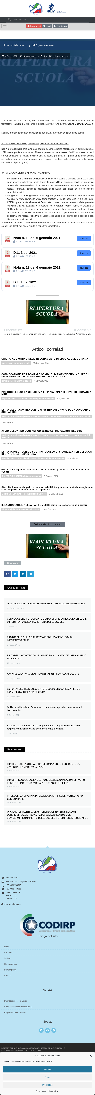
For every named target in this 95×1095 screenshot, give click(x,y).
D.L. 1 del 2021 (25, 253)
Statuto (7, 958)
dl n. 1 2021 (49, 56)
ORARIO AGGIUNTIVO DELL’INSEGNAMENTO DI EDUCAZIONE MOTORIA (44, 359)
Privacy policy (41, 1091)
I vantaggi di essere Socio (15, 1001)
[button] (90, 1055)
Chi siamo (8, 952)
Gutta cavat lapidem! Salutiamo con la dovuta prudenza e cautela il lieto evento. (45, 470)
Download (84, 238)
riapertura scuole (61, 56)
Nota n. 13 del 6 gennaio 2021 (37, 238)
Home (6, 947)
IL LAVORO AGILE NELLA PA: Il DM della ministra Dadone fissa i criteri (44, 505)
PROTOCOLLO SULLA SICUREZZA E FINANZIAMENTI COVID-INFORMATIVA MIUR (46, 393)
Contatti (7, 975)
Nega (47, 1077)
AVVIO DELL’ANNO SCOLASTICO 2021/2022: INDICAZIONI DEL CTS (41, 431)
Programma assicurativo (14, 1012)
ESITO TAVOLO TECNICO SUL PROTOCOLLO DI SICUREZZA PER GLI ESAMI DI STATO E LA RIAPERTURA (47, 453)
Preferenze (47, 1085)
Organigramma (10, 964)
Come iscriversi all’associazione (18, 1007)
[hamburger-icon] (4, 26)
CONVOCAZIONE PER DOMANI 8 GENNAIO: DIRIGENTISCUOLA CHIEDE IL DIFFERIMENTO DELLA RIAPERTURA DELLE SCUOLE (45, 375)
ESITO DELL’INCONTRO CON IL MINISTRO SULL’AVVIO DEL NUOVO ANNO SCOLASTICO (45, 411)
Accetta (47, 1069)
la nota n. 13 (20, 124)
